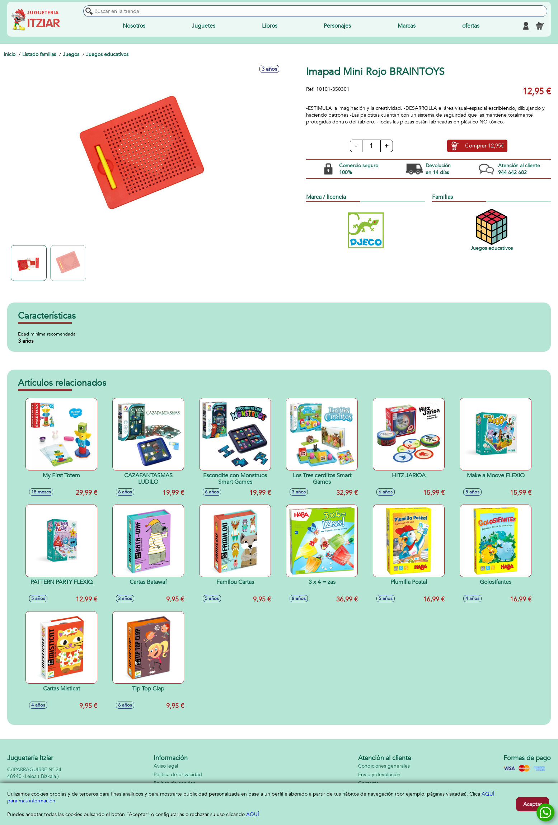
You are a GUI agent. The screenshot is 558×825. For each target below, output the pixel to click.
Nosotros (134, 26)
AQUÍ (252, 814)
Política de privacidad (178, 774)
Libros (269, 26)
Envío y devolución (379, 774)
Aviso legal (166, 766)
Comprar (484, 146)
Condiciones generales (384, 766)
